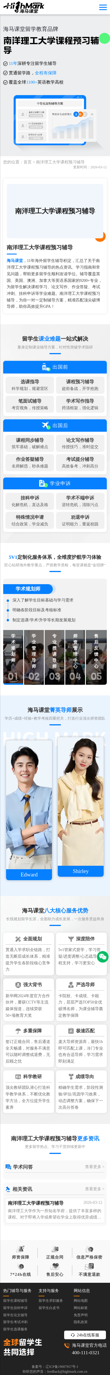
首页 (28, 162)
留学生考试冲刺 (15, 1322)
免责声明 (81, 1315)
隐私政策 (81, 1322)
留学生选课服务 (15, 1329)
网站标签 (81, 1308)
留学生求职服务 (51, 1301)
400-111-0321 (86, 1352)
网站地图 (81, 1301)
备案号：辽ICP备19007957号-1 (55, 1367)
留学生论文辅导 (15, 1315)
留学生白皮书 (49, 1308)
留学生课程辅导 (15, 1301)
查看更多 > (94, 1167)
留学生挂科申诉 (15, 1308)
